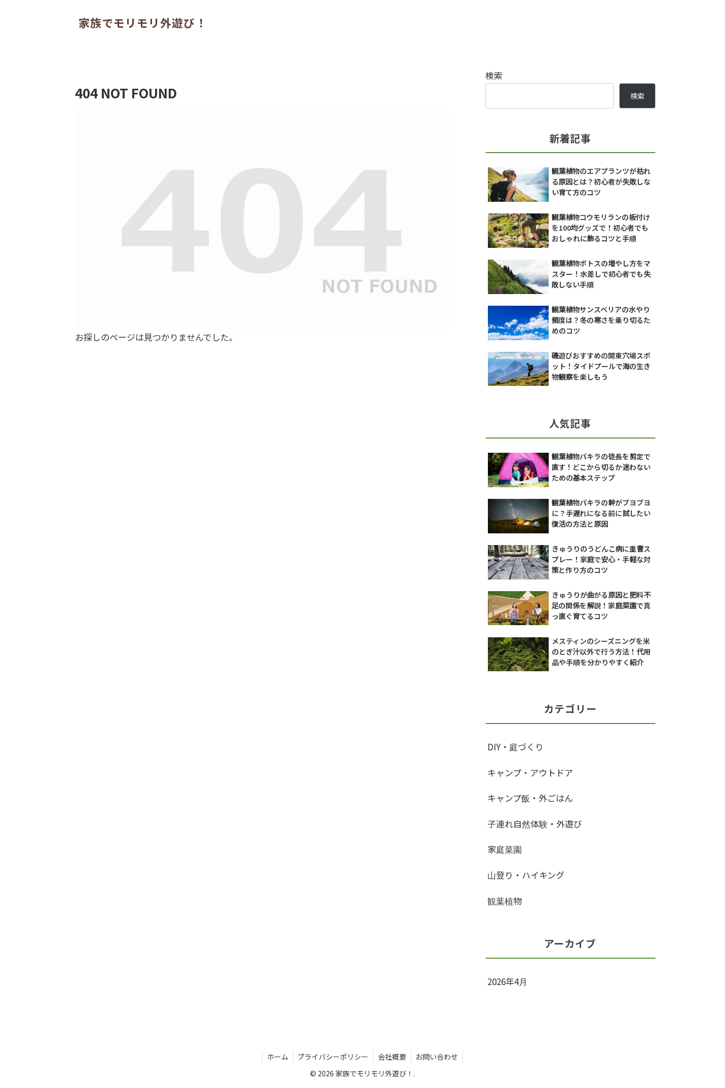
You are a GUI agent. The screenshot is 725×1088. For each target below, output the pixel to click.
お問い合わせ (438, 1056)
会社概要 (392, 1056)
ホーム (275, 1056)
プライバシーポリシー (332, 1056)
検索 (494, 75)
